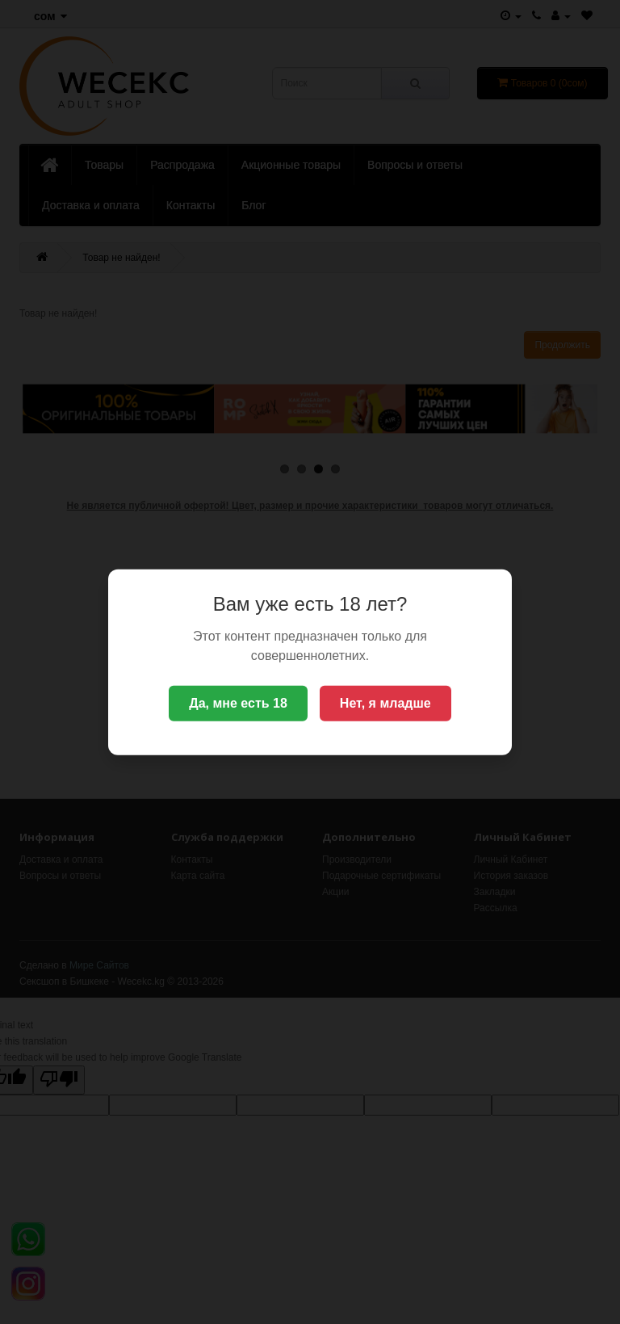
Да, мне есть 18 (238, 703)
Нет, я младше (385, 703)
